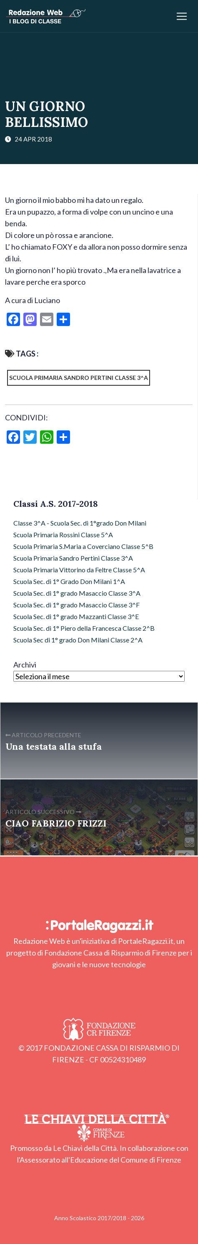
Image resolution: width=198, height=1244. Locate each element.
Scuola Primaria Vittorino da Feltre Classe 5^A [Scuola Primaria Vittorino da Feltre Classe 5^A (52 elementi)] (79, 570)
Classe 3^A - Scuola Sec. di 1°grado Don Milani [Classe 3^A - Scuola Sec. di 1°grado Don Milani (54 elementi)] (79, 523)
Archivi (24, 664)
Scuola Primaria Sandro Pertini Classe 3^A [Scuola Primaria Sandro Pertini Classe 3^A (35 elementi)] (73, 558)
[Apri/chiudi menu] (181, 16)
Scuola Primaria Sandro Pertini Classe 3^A (78, 377)
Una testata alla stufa (53, 746)
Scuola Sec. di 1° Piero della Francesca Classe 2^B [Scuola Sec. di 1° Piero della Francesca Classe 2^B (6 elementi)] (84, 628)
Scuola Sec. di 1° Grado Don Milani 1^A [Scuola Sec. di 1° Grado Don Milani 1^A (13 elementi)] (69, 581)
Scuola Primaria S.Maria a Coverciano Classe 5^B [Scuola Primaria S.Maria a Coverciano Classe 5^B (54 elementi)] (83, 546)
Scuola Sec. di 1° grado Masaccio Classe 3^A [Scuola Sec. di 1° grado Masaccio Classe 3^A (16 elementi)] (76, 593)
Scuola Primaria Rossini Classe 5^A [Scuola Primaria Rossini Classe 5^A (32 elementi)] (63, 535)
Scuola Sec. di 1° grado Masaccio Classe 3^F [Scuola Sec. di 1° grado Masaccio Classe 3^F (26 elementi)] (76, 605)
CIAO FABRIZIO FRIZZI (55, 823)
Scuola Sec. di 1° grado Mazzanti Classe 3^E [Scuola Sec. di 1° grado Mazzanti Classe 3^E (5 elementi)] (76, 616)
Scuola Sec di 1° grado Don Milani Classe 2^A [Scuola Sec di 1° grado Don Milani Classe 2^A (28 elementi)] (78, 640)
